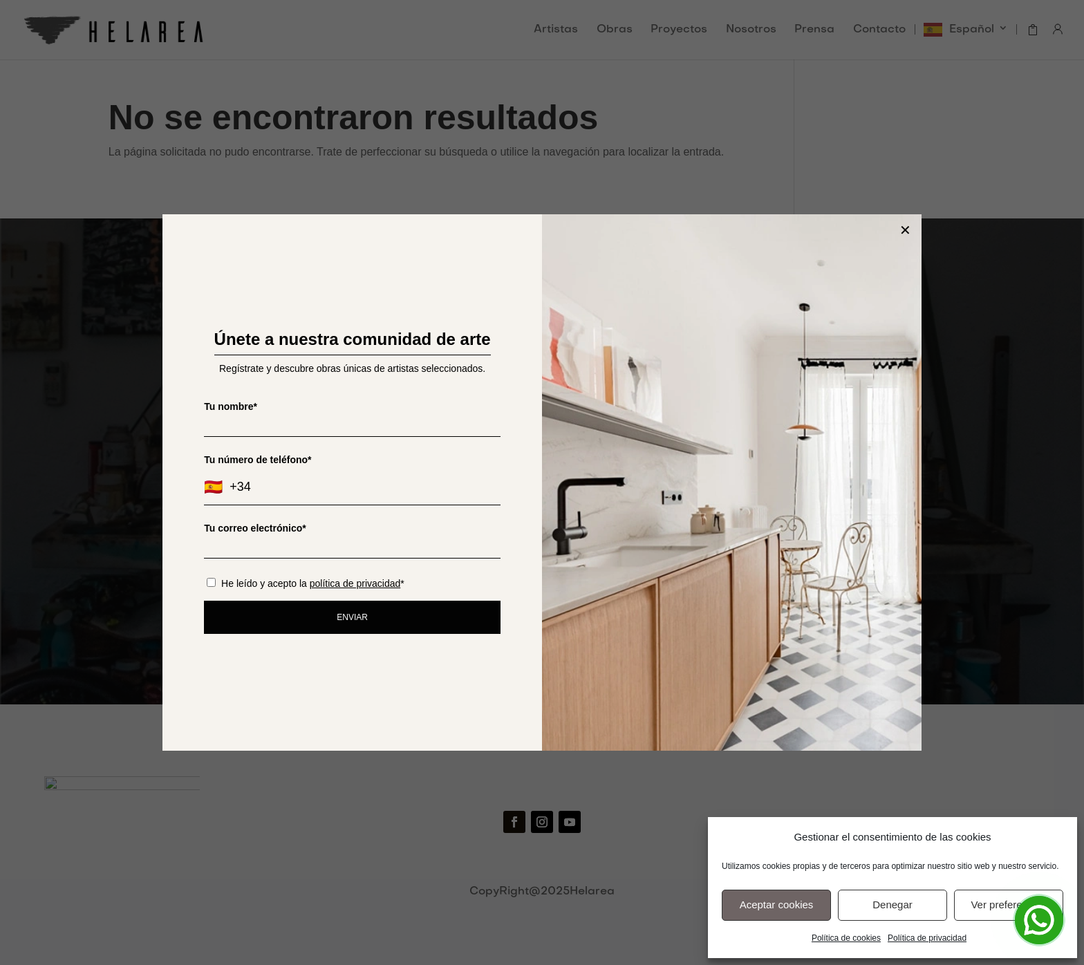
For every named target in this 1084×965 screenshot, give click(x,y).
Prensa (814, 30)
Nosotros (751, 30)
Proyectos (679, 30)
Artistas (556, 30)
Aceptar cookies (777, 904)
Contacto (879, 30)
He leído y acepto (542, 525)
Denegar (892, 904)
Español (971, 29)
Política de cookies (846, 938)
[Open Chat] (1039, 920)
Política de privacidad (927, 938)
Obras (615, 30)
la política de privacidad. (614, 525)
